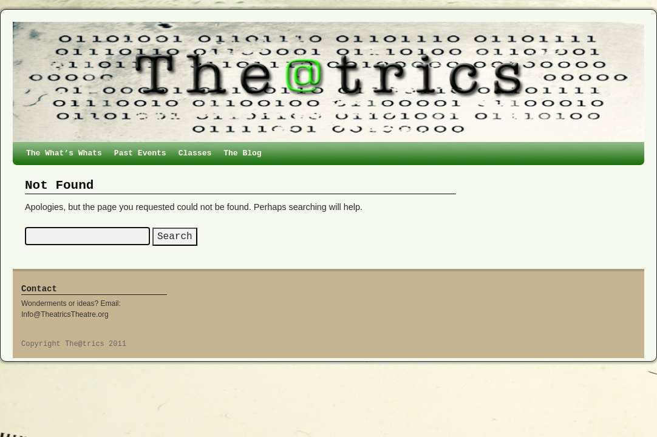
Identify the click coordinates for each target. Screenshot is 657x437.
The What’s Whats (64, 153)
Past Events (140, 153)
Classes (195, 153)
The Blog (242, 153)
